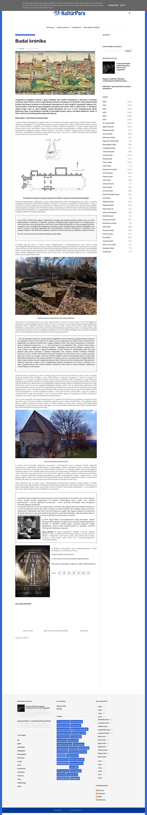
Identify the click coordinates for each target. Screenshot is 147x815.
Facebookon (67, 554)
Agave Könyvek (108, 127)
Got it (122, 5)
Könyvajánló (63, 27)
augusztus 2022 (103, 733)
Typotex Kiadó (108, 241)
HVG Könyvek (108, 173)
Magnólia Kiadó (108, 201)
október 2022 (102, 726)
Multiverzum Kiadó (109, 223)
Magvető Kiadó (108, 205)
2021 (104, 105)
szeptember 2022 (104, 730)
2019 (100, 768)
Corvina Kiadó (108, 155)
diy (18, 740)
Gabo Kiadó (107, 166)
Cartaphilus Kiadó (109, 148)
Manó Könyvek (108, 209)
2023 (104, 112)
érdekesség (21, 783)
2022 (104, 109)
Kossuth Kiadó (108, 191)
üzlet (19, 786)
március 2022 (102, 750)
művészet (20, 758)
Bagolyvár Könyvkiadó (111, 141)
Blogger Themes (87, 810)
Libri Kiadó (106, 198)
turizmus (20, 776)
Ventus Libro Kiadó (109, 244)
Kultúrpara (102, 800)
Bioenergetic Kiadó (109, 144)
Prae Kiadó (106, 237)
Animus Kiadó (107, 134)
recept (19, 761)
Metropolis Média (109, 219)
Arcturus (101, 790)
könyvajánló (21, 754)
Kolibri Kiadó (107, 187)
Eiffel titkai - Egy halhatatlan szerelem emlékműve (117, 87)
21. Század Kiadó (109, 123)
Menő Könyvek (108, 216)
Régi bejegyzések (92, 27)
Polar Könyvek (108, 234)
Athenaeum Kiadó (109, 137)
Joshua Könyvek (108, 184)
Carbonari (21, 48)
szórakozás (21, 768)
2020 (104, 102)
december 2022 (103, 719)
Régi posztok (61, 706)
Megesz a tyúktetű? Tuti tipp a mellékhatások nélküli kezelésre (115, 80)
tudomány (21, 772)
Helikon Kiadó (108, 176)
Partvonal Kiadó (108, 230)
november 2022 (103, 723)
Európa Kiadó (107, 159)
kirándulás (21, 747)
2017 (99, 774)
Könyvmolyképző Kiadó (111, 194)
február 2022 (102, 753)
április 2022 (102, 747)
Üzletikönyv (107, 252)
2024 (104, 116)
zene (19, 779)
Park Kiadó (106, 227)
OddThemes (66, 810)
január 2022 (102, 757)
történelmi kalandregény (25, 35)
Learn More (113, 5)
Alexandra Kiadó (108, 130)
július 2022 (101, 736)
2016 (100, 778)
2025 (104, 119)
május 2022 (102, 743)
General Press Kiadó (110, 169)
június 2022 (102, 740)
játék (19, 743)
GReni (100, 796)
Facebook (76, 27)
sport (19, 765)
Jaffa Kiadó (107, 180)
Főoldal (50, 27)
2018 (100, 771)
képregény (21, 751)
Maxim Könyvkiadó (109, 212)
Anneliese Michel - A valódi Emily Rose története (34, 721)
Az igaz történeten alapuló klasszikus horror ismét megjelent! (123, 66)
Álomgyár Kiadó (108, 248)
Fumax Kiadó (107, 162)
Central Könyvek (108, 151)
